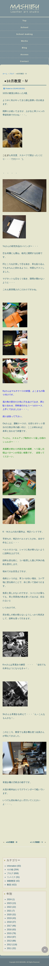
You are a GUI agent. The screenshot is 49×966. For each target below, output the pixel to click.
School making (24, 34)
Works (24, 41)
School (24, 27)
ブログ (11, 74)
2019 (9, 918)
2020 (9, 914)
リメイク (11, 877)
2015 (9, 933)
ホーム (5, 74)
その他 (10, 869)
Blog (24, 48)
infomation (12, 866)
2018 (9, 922)
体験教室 (11, 881)
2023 (9, 903)
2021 (9, 911)
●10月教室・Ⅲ (11, 842)
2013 (9, 941)
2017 (9, 926)
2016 (9, 929)
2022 (9, 907)
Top (24, 20)
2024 (9, 899)
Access (25, 54)
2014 (9, 937)
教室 (9, 885)
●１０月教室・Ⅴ (36, 842)
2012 (9, 944)
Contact (24, 61)
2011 (9, 948)
